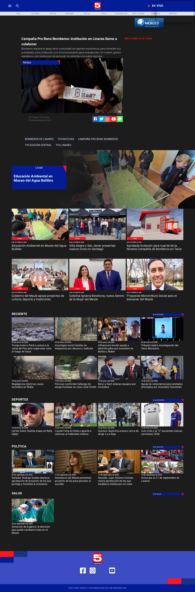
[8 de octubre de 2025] (40, 242)
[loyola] (76, 426)
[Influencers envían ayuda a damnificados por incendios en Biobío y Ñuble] (119, 349)
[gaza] (33, 340)
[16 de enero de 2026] (76, 428)
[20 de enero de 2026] (33, 342)
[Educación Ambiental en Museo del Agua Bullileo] (40, 239)
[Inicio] (18, 13)
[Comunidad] (155, 13)
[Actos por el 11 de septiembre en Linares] (162, 481)
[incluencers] (119, 340)
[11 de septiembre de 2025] (76, 475)
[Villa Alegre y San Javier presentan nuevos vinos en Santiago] (97, 239)
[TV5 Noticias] (66, 139)
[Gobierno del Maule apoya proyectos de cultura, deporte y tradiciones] (40, 299)
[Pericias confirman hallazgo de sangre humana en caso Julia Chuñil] (76, 379)
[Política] (52, 13)
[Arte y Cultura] (138, 13)
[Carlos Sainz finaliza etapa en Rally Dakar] (33, 434)
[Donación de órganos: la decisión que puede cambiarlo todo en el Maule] (33, 530)
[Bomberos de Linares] (39, 139)
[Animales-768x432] (162, 379)
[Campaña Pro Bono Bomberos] (98, 139)
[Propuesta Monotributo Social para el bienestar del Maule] (155, 299)
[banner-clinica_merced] (149, 27)
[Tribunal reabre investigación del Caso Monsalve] (162, 340)
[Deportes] (39, 313)
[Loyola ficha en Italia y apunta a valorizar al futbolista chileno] (76, 434)
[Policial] (87, 13)
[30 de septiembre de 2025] (33, 475)
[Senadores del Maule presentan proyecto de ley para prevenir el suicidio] (76, 481)
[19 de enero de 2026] (33, 381)
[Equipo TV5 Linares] (49, 117)
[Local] (20, 238)
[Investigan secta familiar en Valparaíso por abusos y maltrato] (76, 349)
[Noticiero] (35, 13)
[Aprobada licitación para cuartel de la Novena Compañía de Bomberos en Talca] (155, 239)
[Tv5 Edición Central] (38, 145)
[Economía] (69, 13)
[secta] (76, 340)
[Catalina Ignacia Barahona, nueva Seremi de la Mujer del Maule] (97, 299)
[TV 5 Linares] (17, 9)
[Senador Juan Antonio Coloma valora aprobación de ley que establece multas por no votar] (119, 481)
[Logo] (97, 9)
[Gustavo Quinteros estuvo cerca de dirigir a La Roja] (119, 434)
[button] (39, 139)
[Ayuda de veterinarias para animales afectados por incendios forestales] (162, 388)
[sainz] (33, 426)
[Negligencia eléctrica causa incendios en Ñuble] (33, 379)
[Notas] (40, 62)
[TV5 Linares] (63, 145)
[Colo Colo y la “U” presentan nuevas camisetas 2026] (162, 434)
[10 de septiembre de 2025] (162, 475)
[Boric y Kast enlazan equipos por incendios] (119, 379)
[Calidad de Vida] (121, 13)
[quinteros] (119, 426)
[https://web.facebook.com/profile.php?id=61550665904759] (83, 580)
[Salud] (104, 13)
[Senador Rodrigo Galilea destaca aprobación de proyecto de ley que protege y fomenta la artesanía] (33, 481)
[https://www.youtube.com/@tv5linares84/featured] (114, 119)
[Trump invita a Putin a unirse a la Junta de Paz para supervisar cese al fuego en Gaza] (33, 349)
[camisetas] (162, 426)
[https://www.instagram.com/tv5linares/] (108, 119)
